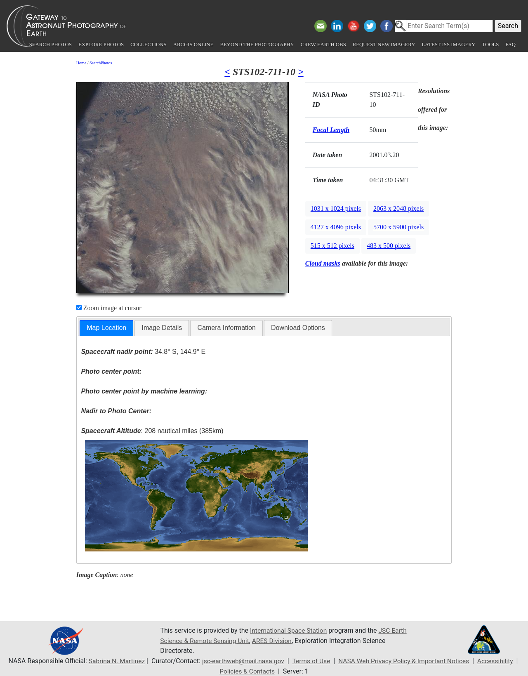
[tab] (106, 328)
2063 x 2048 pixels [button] (398, 208)
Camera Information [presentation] (226, 327)
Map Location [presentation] (106, 327)
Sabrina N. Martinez (112, 661)
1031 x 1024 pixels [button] (336, 208)
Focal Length (331, 129)
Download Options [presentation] (298, 327)
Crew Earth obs (323, 44)
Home (81, 63)
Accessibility (500, 661)
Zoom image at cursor (108, 307)
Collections (148, 44)
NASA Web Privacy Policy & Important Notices (405, 661)
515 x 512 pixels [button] (332, 245)
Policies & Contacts (247, 671)
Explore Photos (101, 44)
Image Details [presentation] (161, 327)
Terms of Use (310, 661)
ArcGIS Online (193, 44)
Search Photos (50, 44)
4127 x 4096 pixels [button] (336, 227)
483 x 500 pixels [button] (388, 245)
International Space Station (289, 631)
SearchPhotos (101, 63)
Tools (490, 44)
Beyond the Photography (257, 44)
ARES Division (275, 641)
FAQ (510, 44)
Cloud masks (322, 263)
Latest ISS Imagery (448, 44)
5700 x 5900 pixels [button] (398, 227)
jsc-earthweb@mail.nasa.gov (240, 661)
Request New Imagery (384, 44)
